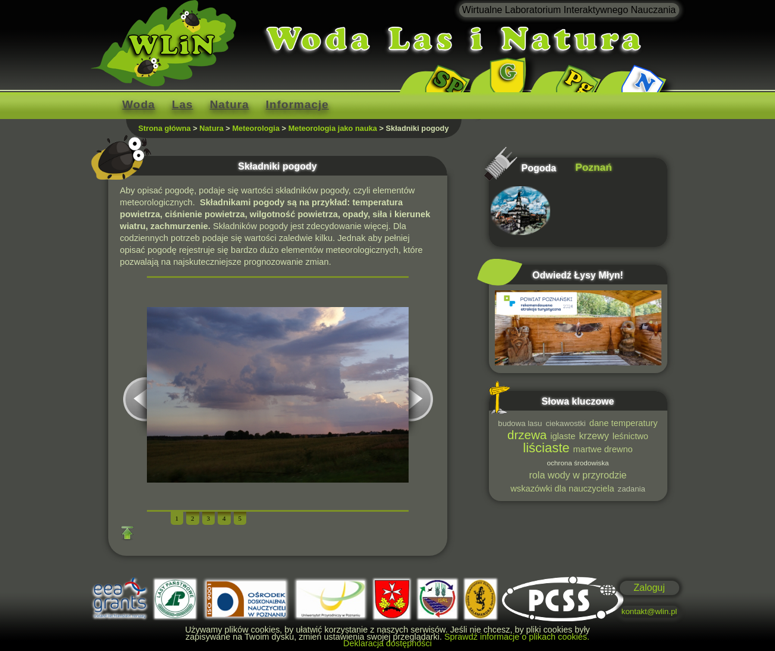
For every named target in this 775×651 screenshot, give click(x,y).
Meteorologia (256, 128)
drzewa (527, 435)
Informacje (297, 104)
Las (182, 104)
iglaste (562, 436)
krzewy (594, 435)
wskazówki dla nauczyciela (562, 488)
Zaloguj (648, 588)
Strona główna (165, 128)
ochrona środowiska (577, 463)
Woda (139, 104)
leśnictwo (630, 436)
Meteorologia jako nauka (332, 128)
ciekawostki (565, 423)
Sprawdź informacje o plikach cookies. (516, 636)
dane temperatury (623, 423)
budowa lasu (520, 423)
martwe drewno (603, 449)
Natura (229, 104)
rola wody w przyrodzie (578, 475)
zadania (631, 488)
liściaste (546, 447)
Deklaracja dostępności (387, 643)
